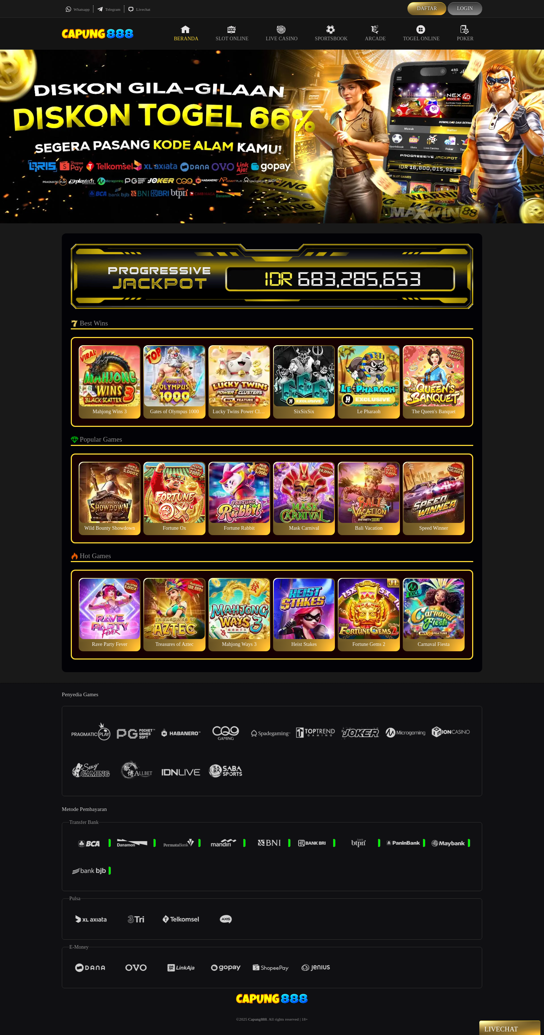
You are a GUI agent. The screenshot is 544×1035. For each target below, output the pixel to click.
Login (465, 8)
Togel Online (421, 33)
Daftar (427, 8)
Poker (465, 33)
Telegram (108, 9)
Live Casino (282, 33)
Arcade (375, 33)
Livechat (139, 9)
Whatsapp (77, 9)
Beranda (186, 33)
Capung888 (257, 1019)
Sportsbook (331, 33)
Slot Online (232, 33)
